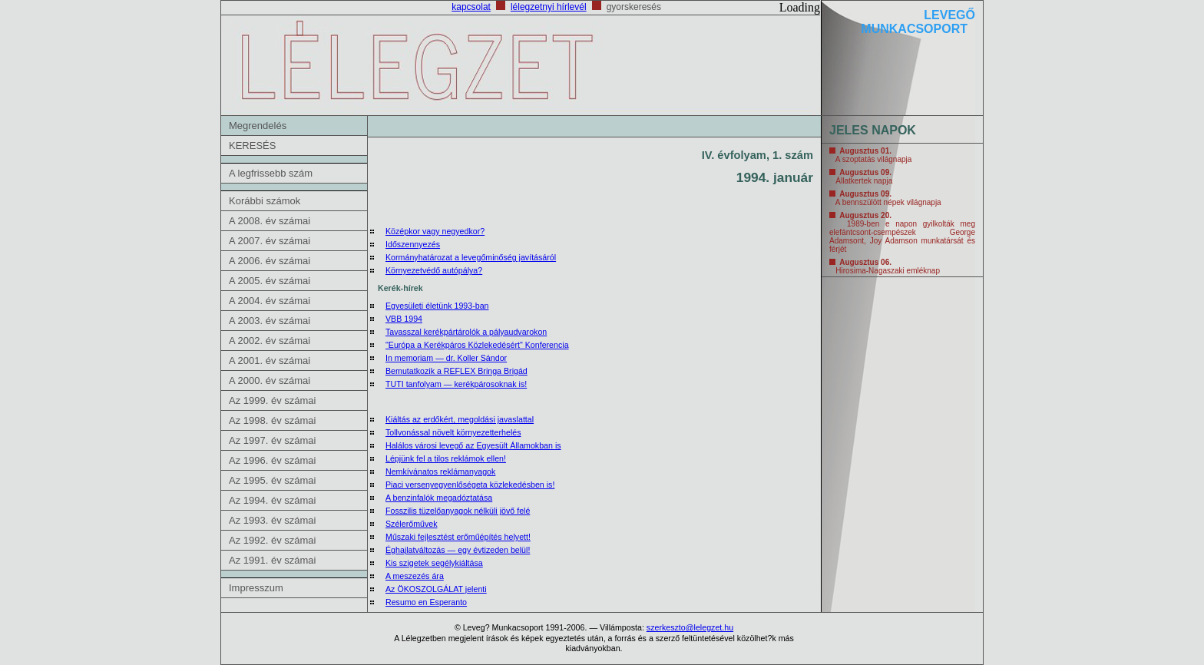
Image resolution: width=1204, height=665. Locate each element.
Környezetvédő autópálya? (433, 270)
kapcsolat (471, 7)
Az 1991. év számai (272, 560)
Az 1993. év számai (272, 520)
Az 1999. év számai (272, 400)
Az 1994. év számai (272, 500)
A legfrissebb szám (271, 173)
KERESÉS (252, 145)
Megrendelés (257, 125)
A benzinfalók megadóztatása (438, 497)
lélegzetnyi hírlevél (549, 7)
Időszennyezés (412, 244)
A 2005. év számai (269, 280)
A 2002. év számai (269, 340)
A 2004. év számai (269, 300)
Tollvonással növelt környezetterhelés (453, 432)
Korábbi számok (264, 201)
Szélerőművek (411, 523)
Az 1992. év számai (272, 540)
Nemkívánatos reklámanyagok (440, 471)
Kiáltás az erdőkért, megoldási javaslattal (459, 419)
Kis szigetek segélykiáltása (434, 562)
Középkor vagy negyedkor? (435, 231)
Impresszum (256, 588)
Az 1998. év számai (272, 420)
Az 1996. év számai (272, 460)
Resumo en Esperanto (426, 602)
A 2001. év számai (269, 360)
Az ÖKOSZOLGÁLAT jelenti (436, 589)
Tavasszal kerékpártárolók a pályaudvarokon (466, 331)
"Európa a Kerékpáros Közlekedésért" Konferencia (477, 344)
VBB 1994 (403, 318)
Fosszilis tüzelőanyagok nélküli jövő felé (457, 510)
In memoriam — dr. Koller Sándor (446, 357)
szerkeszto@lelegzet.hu (690, 627)
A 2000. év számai (269, 380)
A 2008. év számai (269, 221)
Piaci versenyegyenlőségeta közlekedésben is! (469, 484)
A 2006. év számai (269, 260)
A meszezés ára (414, 576)
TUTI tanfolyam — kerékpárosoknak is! (456, 384)
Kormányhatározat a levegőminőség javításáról (470, 257)
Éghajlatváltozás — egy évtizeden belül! (457, 549)
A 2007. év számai (269, 240)
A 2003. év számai (269, 320)
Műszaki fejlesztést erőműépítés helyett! (458, 536)
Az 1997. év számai (272, 440)
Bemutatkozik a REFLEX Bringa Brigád (456, 371)
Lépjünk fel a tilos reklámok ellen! (445, 458)
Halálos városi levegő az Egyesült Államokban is (473, 445)
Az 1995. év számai (272, 480)
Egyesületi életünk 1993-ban (436, 305)
